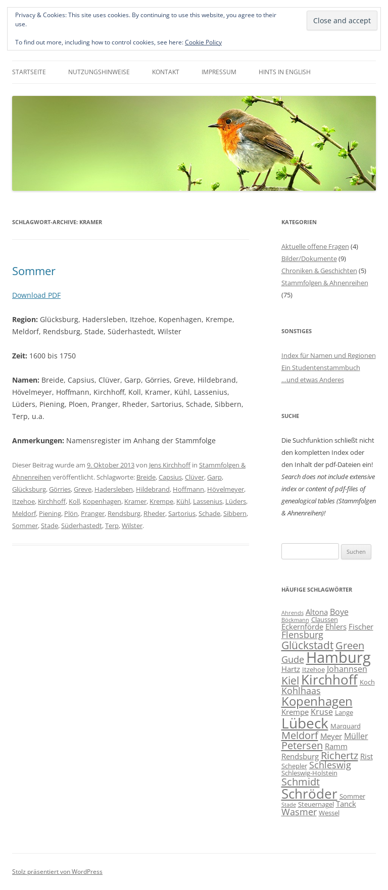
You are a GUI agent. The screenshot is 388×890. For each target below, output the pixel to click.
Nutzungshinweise (99, 72)
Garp (214, 477)
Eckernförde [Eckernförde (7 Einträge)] (302, 626)
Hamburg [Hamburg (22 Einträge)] (338, 657)
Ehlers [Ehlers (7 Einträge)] (336, 626)
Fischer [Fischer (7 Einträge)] (361, 626)
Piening (50, 513)
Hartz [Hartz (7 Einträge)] (290, 669)
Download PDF (36, 295)
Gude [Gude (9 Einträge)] (292, 659)
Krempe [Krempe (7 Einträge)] (295, 712)
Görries (60, 489)
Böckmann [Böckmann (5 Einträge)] (295, 619)
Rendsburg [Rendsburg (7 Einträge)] (300, 756)
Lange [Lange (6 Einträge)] (344, 712)
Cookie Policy (203, 42)
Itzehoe (23, 501)
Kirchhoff (52, 501)
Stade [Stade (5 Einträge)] (288, 804)
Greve (82, 489)
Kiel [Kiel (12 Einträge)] (290, 680)
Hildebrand (153, 489)
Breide (146, 477)
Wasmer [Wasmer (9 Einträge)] (299, 812)
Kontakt (165, 72)
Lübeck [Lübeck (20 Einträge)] (304, 722)
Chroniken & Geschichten (319, 270)
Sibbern (235, 513)
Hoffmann (188, 489)
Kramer (135, 501)
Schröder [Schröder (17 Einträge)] (309, 793)
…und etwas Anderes (312, 379)
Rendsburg (124, 513)
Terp (112, 525)
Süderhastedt (81, 525)
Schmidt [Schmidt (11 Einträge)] (300, 781)
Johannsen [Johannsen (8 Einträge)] (347, 668)
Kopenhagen (102, 501)
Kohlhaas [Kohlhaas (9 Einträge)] (301, 691)
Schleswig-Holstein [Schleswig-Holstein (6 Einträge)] (309, 772)
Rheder (154, 513)
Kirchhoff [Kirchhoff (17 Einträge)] (329, 679)
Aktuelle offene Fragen (315, 246)
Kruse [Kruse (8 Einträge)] (322, 711)
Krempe (161, 501)
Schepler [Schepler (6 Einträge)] (294, 765)
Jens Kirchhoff (169, 464)
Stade (49, 525)
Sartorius (182, 513)
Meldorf (24, 513)
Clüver (194, 477)
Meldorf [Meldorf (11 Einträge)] (299, 735)
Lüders (235, 501)
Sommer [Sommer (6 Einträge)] (352, 796)
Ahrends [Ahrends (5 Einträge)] (292, 612)
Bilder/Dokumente (309, 258)
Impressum (219, 72)
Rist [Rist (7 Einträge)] (366, 756)
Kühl (183, 501)
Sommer (34, 270)
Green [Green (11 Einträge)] (349, 645)
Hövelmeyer (225, 489)
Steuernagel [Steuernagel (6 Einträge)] (316, 804)
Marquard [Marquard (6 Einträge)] (345, 725)
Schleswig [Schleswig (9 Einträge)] (330, 765)
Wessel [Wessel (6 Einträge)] (329, 812)
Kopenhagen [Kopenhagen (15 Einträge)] (317, 701)
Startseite (29, 72)
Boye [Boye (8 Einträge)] (339, 611)
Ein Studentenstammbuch (320, 367)
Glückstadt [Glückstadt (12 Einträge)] (307, 645)
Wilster (132, 525)
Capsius (170, 477)
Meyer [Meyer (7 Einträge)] (331, 736)
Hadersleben (113, 489)
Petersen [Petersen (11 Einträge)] (302, 745)
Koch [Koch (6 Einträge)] (367, 682)
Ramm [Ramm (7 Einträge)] (336, 746)
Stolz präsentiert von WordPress (57, 871)
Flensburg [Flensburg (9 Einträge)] (302, 635)
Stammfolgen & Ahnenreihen (324, 282)
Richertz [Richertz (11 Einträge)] (339, 755)
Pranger (93, 513)
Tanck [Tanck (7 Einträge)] (346, 804)
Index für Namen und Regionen (328, 355)
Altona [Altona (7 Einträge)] (317, 612)
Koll (74, 501)
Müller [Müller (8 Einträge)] (356, 736)
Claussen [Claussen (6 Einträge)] (324, 619)
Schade (209, 513)
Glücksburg (29, 489)
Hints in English (285, 72)
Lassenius (207, 501)
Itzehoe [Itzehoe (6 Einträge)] (313, 669)
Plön (71, 513)
